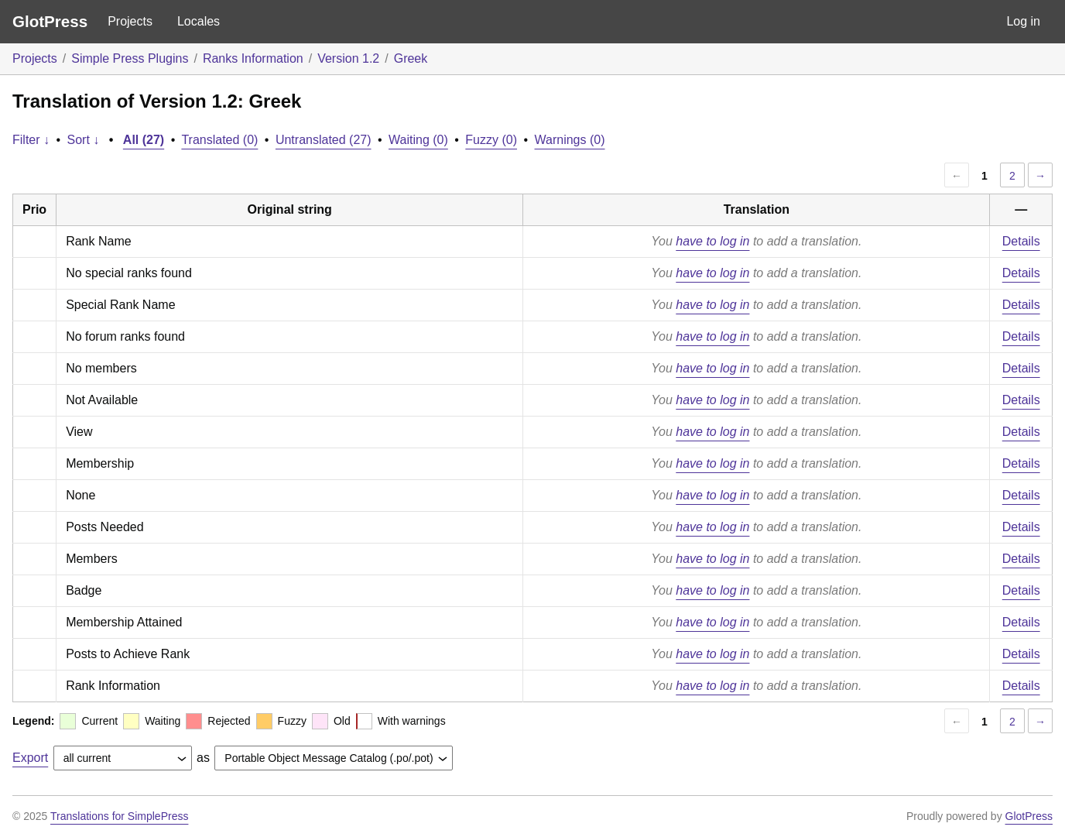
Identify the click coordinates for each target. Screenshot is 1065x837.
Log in (1023, 21)
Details (1021, 241)
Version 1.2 (348, 58)
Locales (198, 21)
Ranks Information (253, 58)
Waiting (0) (418, 139)
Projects (130, 21)
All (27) (143, 139)
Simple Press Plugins (129, 58)
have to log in (712, 241)
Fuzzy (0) (491, 139)
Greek (411, 58)
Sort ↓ (83, 139)
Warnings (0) (570, 139)
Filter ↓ (31, 139)
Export (30, 757)
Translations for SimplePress (119, 816)
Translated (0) (219, 139)
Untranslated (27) (324, 139)
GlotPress (49, 21)
